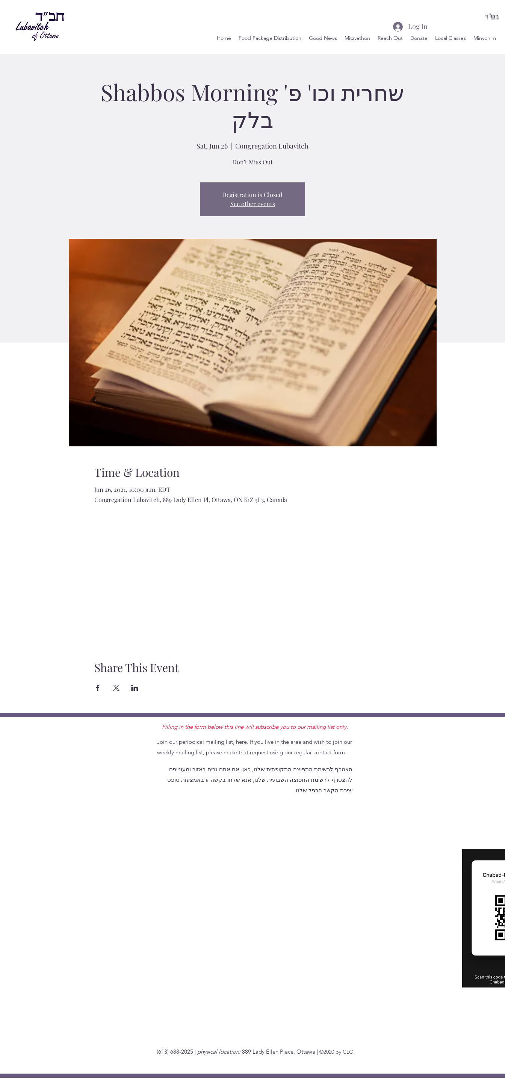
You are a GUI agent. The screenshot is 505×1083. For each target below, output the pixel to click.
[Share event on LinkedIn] (134, 688)
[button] (390, 38)
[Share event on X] (116, 688)
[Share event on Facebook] (97, 688)
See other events (252, 204)
